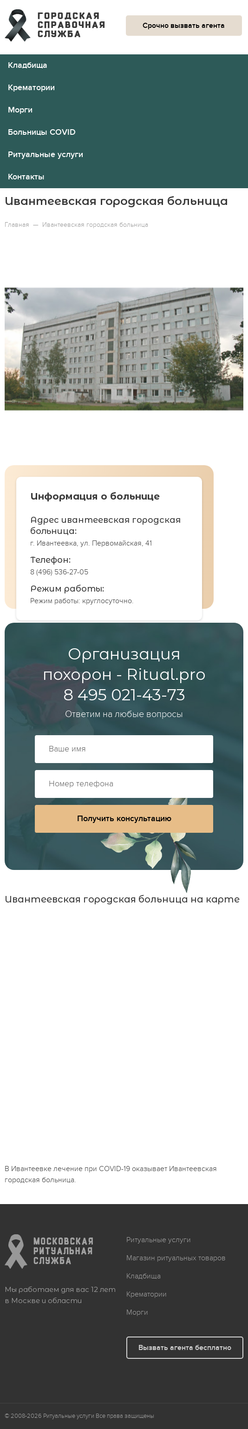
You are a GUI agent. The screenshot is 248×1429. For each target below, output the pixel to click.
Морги (20, 110)
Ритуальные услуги (45, 154)
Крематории (31, 87)
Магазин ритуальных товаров (176, 1258)
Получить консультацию (124, 818)
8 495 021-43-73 (124, 695)
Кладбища (27, 65)
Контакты (26, 177)
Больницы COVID (42, 132)
